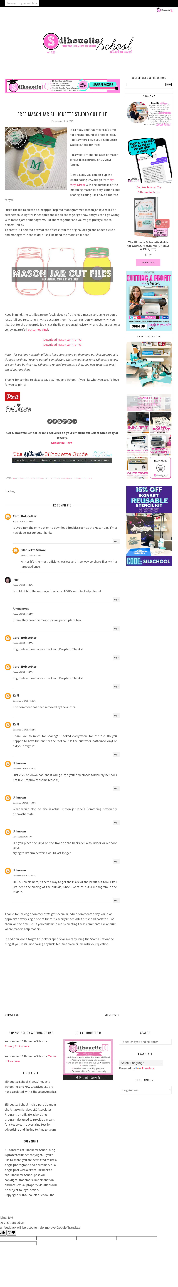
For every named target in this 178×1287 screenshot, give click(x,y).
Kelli (16, 695)
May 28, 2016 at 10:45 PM (22, 837)
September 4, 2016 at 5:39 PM (24, 876)
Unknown (19, 763)
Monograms (66, 478)
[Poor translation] (11, 1233)
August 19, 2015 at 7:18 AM (31, 555)
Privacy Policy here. (17, 1046)
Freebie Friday (36, 478)
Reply (116, 541)
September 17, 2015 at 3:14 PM (24, 730)
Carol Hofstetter (25, 516)
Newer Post (13, 1014)
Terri (16, 579)
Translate (144, 1068)
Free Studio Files (20, 478)
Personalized (80, 478)
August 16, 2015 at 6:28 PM (23, 521)
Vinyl (90, 478)
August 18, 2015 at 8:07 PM (23, 643)
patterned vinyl (38, 329)
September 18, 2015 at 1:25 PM (24, 769)
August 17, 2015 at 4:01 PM (23, 585)
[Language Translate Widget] (141, 1063)
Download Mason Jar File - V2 (62, 339)
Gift (47, 478)
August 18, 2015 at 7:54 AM (23, 614)
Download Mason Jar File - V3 (62, 344)
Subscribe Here (61, 443)
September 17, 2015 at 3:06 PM (24, 701)
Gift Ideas (55, 478)
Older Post (111, 1014)
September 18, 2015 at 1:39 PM (24, 803)
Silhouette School (33, 550)
